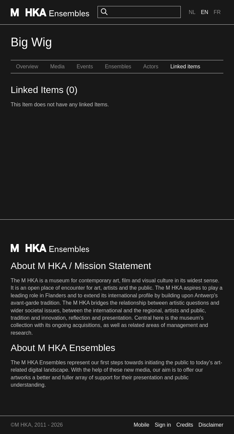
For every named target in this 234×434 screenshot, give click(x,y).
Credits (184, 425)
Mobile (141, 425)
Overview (27, 66)
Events (85, 66)
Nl (192, 12)
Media (57, 66)
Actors (150, 66)
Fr (217, 12)
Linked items (185, 66)
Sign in (163, 425)
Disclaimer (210, 425)
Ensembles (118, 66)
